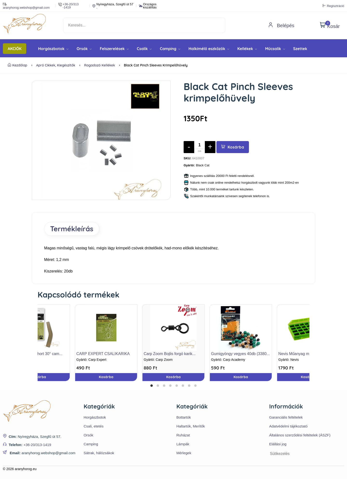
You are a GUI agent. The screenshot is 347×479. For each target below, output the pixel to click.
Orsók (84, 48)
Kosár (330, 25)
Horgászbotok (53, 48)
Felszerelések (114, 48)
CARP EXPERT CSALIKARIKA (103, 354)
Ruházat (183, 435)
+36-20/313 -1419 (68, 6)
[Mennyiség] (199, 147)
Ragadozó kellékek (99, 65)
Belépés (281, 25)
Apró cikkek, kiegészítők (55, 65)
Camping (170, 48)
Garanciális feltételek (286, 417)
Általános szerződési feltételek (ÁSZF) (299, 435)
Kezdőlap (17, 65)
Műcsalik (275, 48)
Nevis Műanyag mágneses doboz (306, 354)
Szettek (300, 48)
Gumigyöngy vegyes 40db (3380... (240, 354)
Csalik (144, 48)
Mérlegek (183, 453)
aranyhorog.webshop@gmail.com (26, 5)
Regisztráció (333, 5)
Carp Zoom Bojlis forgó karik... (169, 354)
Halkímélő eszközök (208, 48)
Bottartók (183, 417)
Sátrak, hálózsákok (99, 453)
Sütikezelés (280, 454)
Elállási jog (278, 444)
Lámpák (182, 444)
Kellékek (247, 48)
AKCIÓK (14, 48)
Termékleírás (71, 228)
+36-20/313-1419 (37, 445)
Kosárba (232, 147)
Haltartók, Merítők (190, 426)
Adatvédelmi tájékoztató (288, 426)
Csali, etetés (94, 426)
